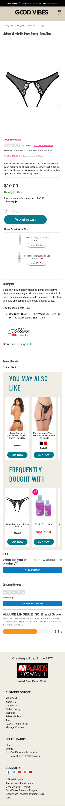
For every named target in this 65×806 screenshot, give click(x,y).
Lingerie (20, 25)
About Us (11, 701)
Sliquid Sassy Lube (44, 524)
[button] (41, 443)
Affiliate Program (14, 779)
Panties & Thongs (36, 25)
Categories (8, 25)
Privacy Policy (13, 716)
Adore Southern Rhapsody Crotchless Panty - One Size (17, 435)
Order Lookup (13, 709)
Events (9, 748)
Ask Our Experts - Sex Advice (21, 752)
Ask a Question (11, 156)
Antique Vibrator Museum (19, 783)
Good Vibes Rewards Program (22, 790)
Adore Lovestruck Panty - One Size (17, 525)
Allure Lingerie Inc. (23, 344)
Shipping (10, 712)
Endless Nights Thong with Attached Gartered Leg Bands (44, 435)
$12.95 (43, 447)
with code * (32, 3)
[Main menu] (4, 12)
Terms (9, 720)
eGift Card (11, 698)
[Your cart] (59, 12)
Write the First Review (43, 145)
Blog (8, 745)
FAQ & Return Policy (17, 723)
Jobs (8, 797)
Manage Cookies (15, 727)
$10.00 (17, 445)
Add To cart (25, 219)
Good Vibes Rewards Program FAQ (25, 793)
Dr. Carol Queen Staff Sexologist (23, 756)
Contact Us (12, 705)
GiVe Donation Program (18, 786)
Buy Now (17, 454)
